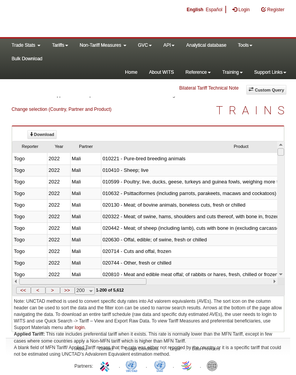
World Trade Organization (187, 365)
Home (131, 72)
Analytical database (206, 45)
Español (214, 9)
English (195, 9)
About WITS (161, 72)
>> (67, 290)
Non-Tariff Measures (103, 45)
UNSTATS (160, 365)
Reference (197, 72)
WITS (77, 19)
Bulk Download (27, 58)
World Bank (214, 365)
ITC (106, 365)
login (79, 327)
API (169, 45)
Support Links (270, 72)
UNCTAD (133, 365)
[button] (23, 290)
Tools (245, 45)
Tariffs (60, 45)
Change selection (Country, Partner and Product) (61, 109)
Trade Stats (26, 45)
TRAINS (253, 110)
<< (23, 290)
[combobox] (85, 291)
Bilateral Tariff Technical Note (209, 88)
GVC (145, 45)
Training (232, 72)
